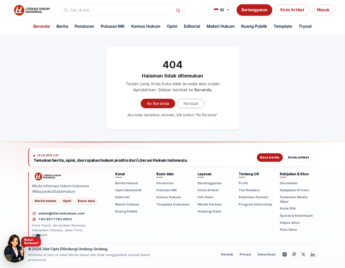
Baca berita (269, 157)
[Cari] (178, 10)
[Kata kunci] (121, 10)
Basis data (86, 201)
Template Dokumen (173, 204)
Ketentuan (267, 254)
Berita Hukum (126, 183)
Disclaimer (289, 183)
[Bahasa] (221, 10)
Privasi (245, 254)
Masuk (323, 10)
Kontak (227, 254)
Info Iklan (205, 197)
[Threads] (294, 254)
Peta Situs (288, 230)
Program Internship (255, 204)
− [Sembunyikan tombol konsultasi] (38, 236)
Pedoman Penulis (254, 197)
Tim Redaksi (249, 190)
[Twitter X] (304, 254)
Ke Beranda (158, 103)
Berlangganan (254, 10)
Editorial (192, 26)
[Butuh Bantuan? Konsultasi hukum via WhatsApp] (22, 248)
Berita (62, 26)
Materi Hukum (221, 26)
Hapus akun (290, 222)
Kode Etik (288, 208)
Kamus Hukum (146, 26)
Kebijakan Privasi (294, 190)
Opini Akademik (128, 190)
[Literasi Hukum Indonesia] (47, 176)
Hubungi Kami (209, 211)
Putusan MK (113, 26)
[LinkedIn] (313, 254)
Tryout (305, 26)
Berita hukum (45, 201)
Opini (172, 26)
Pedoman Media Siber (294, 199)
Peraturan (84, 26)
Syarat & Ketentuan (296, 216)
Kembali (190, 103)
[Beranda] (31, 10)
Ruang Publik (254, 26)
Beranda (41, 26)
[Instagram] (285, 254)
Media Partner (210, 204)
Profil (243, 183)
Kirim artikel (298, 157)
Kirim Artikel (292, 10)
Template (283, 26)
